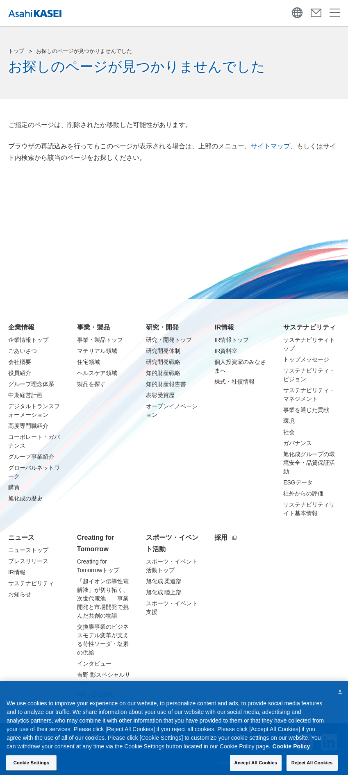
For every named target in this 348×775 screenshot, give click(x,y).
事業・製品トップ (100, 339)
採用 (225, 537)
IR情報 (224, 327)
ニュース (21, 537)
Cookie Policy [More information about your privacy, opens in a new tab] (291, 751)
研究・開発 (162, 327)
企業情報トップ (28, 339)
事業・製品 (93, 327)
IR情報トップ (231, 339)
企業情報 (21, 327)
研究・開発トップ (169, 339)
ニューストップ (28, 550)
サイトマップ (270, 146)
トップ (16, 51)
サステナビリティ (309, 327)
